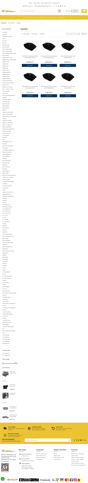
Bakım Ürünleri (6, 76)
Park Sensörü (5, 228)
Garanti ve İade (75, 456)
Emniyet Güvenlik (6, 131)
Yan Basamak (5, 336)
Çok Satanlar (6, 369)
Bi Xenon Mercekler (7, 81)
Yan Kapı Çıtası (6, 340)
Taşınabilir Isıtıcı (6, 298)
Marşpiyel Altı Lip (6, 195)
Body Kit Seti (5, 85)
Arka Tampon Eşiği (7, 49)
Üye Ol (75, 11)
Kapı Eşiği (4, 165)
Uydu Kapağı (5, 326)
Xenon (3, 334)
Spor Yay (4, 290)
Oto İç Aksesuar (6, 212)
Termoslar (4, 317)
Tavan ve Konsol (6, 313)
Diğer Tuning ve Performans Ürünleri (9, 118)
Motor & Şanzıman (51, 17)
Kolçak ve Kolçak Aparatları (9, 176)
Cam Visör (4, 93)
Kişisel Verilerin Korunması (77, 458)
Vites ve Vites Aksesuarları (8, 332)
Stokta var (6, 355)
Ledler (3, 190)
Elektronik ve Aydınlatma (8, 129)
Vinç (3, 330)
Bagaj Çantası (5, 62)
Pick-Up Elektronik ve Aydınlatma (7, 249)
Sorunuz (4, 382)
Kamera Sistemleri (6, 152)
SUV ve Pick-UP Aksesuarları (9, 294)
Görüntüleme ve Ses (7, 142)
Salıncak (4, 266)
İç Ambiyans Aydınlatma (8, 150)
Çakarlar (4, 97)
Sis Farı (4, 275)
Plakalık (4, 256)
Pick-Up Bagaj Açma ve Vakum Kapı (8, 238)
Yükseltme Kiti (5, 345)
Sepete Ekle (29, 63)
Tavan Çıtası (5, 300)
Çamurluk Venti (6, 104)
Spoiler (4, 286)
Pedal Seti (4, 233)
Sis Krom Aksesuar (7, 277)
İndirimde (42, 33)
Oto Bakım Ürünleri (7, 207)
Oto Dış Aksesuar (6, 209)
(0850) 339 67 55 (28, 6)
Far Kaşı (4, 138)
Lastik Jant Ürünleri (7, 186)
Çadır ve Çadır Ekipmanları (8, 95)
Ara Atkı (4, 40)
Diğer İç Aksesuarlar (7, 114)
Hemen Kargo (34, 33)
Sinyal (3, 271)
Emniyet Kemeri (6, 133)
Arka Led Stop (5, 45)
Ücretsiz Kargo (26, 33)
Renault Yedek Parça (28, 17)
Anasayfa (3, 23)
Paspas (4, 231)
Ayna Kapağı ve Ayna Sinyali (9, 53)
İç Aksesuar (5, 148)
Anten (3, 38)
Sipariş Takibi (36, 3)
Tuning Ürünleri (6, 321)
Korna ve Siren (5, 180)
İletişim (30, 3)
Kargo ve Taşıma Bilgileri (77, 454)
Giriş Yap (68, 11)
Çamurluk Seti (5, 102)
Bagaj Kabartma (6, 72)
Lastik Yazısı (5, 188)
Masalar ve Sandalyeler (8, 197)
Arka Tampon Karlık (7, 51)
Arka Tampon (5, 47)
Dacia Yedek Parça (40, 17)
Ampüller (4, 34)
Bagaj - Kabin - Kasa (7, 57)
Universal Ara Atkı (6, 324)
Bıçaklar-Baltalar (6, 78)
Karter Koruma (6, 167)
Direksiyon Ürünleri (7, 121)
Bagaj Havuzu (5, 70)
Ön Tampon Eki (6, 222)
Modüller (4, 199)
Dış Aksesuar (5, 108)
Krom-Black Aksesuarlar (8, 182)
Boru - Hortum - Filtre (7, 89)
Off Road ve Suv (6, 205)
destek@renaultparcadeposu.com (43, 6)
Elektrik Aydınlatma (7, 127)
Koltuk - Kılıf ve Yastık (7, 178)
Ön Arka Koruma (6, 214)
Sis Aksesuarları (6, 273)
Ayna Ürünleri (5, 55)
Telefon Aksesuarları (7, 315)
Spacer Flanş (5, 283)
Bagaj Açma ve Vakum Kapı (9, 59)
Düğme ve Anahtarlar (7, 123)
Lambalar (4, 184)
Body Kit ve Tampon (7, 87)
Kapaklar (19, 23)
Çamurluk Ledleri (6, 100)
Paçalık (4, 224)
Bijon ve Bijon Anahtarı (8, 83)
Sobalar (4, 281)
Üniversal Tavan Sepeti (8, 328)
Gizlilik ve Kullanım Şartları (77, 452)
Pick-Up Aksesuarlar (7, 235)
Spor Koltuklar (5, 288)
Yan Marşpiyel (5, 343)
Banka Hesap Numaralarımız (78, 460)
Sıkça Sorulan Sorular (46, 3)
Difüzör (4, 110)
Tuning (4, 319)
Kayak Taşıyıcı (5, 171)
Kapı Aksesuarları (6, 161)
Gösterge (4, 144)
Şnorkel (4, 296)
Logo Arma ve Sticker (7, 193)
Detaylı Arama (55, 3)
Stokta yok (7, 357)
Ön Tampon (5, 220)
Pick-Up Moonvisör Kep (8, 252)
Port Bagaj (5, 258)
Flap (3, 140)
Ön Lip (4, 218)
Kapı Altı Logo (5, 163)
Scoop (3, 269)
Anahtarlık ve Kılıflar (7, 36)
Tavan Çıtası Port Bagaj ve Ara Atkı (8, 306)
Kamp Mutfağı (5, 157)
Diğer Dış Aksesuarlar (7, 112)
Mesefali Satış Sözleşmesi (77, 448)
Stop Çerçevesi (6, 292)
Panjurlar (4, 226)
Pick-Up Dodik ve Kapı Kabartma (7, 244)
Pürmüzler (4, 262)
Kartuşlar (4, 169)
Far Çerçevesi (5, 136)
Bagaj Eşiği (5, 68)
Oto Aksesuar (61, 17)
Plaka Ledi (4, 254)
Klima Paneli (5, 174)
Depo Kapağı (5, 106)
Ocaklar (4, 203)
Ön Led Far (5, 216)
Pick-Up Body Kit (6, 241)
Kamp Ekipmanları (6, 155)
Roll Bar (4, 264)
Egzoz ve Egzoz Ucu (7, 125)
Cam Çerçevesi (6, 91)
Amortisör (4, 32)
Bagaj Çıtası (5, 64)
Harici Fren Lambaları (7, 146)
